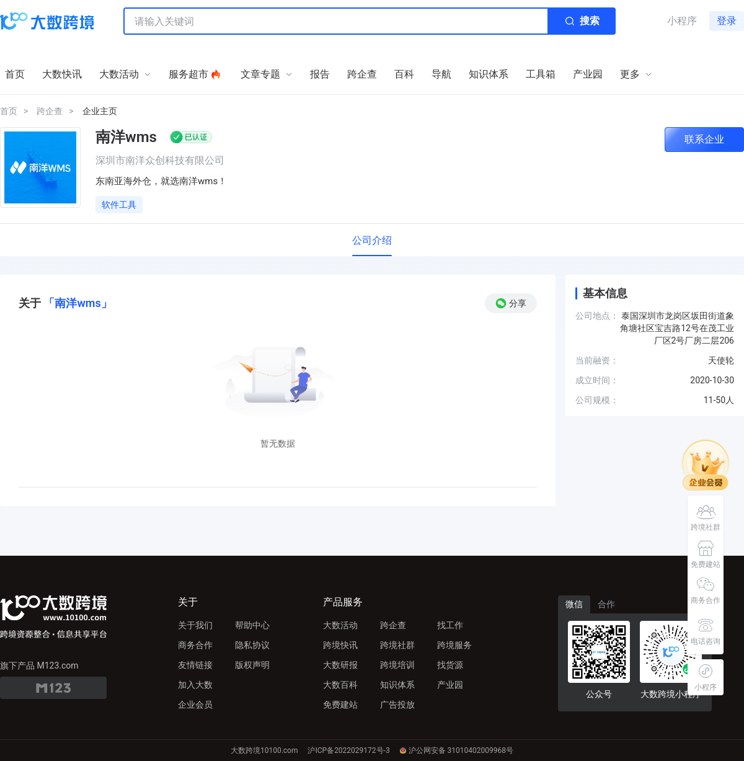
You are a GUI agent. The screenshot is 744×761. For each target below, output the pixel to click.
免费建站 (340, 705)
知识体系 (397, 685)
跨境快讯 (340, 645)
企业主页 (99, 111)
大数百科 (340, 685)
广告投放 (397, 705)
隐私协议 (252, 645)
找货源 (450, 665)
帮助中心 (252, 625)
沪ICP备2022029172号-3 (348, 750)
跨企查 (50, 111)
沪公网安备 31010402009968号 (456, 750)
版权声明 (252, 665)
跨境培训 (397, 665)
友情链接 (195, 665)
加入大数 (195, 685)
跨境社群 (397, 645)
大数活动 (340, 625)
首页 (8, 111)
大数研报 (340, 665)
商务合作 (195, 645)
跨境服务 (454, 645)
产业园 (450, 685)
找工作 (450, 625)
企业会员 (195, 705)
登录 (727, 21)
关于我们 (195, 625)
